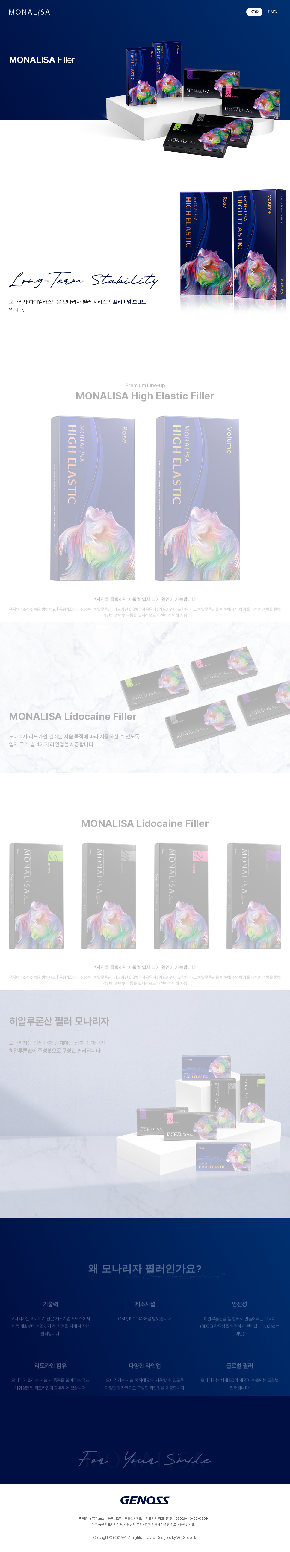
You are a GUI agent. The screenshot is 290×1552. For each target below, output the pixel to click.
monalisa (29, 12)
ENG (272, 12)
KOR (254, 12)
